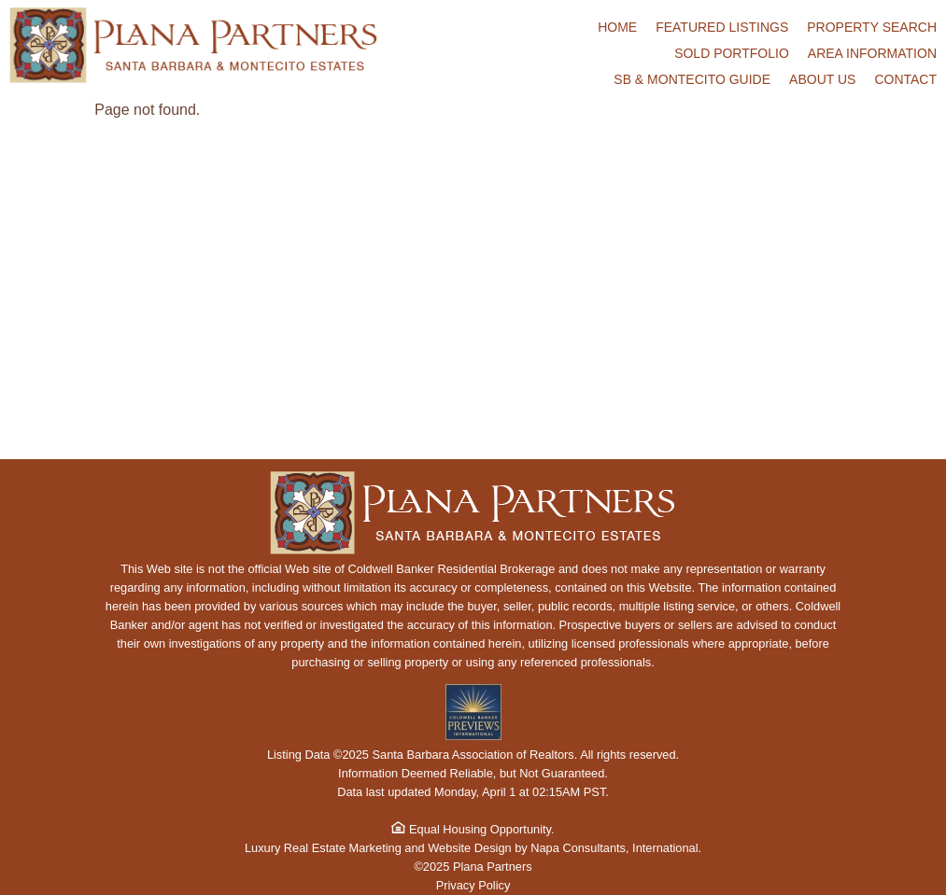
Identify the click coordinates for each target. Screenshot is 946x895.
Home (617, 27)
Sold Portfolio (731, 53)
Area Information (872, 53)
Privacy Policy (473, 885)
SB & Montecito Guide (692, 79)
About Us (822, 79)
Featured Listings (722, 27)
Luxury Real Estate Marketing (323, 848)
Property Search (872, 27)
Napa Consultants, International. (615, 848)
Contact (905, 79)
